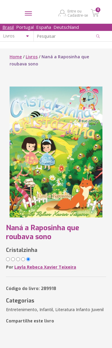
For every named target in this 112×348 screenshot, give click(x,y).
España (43, 27)
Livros (32, 56)
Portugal (25, 27)
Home (16, 56)
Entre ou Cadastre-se (77, 13)
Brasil (8, 27)
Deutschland (66, 27)
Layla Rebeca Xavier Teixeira (45, 267)
